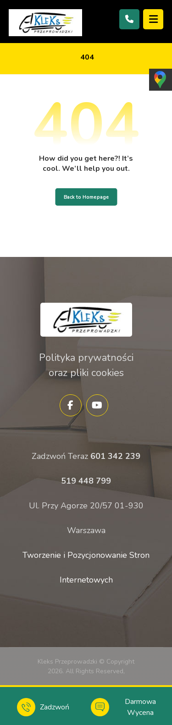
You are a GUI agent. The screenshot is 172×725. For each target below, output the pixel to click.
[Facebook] (71, 405)
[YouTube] (97, 405)
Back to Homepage (86, 197)
